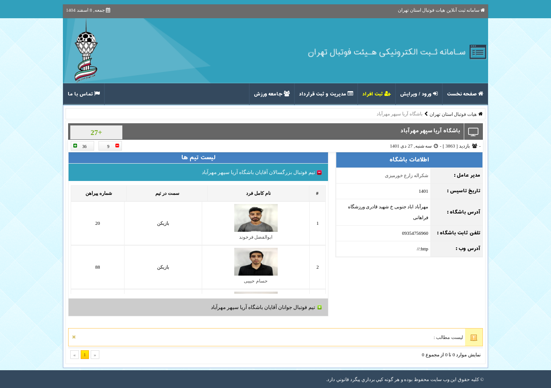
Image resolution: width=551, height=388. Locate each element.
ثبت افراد (376, 94)
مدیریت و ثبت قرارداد (326, 94)
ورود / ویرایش (419, 94)
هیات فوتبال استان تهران (453, 114)
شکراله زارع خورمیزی (407, 175)
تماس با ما (84, 94)
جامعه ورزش (272, 94)
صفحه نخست (465, 94)
